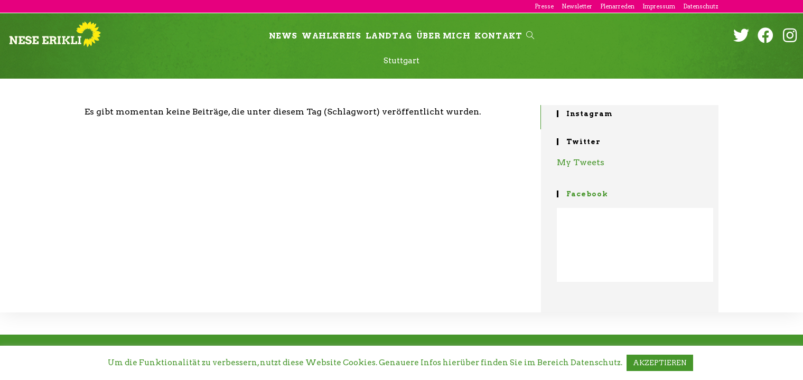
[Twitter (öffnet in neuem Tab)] (741, 35)
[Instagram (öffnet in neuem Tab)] (790, 35)
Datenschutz (700, 6)
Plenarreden (617, 6)
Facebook (587, 194)
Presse (544, 6)
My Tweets (580, 162)
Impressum (658, 6)
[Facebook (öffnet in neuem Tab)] (765, 35)
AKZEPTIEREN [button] (660, 363)
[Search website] (530, 35)
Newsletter (577, 6)
